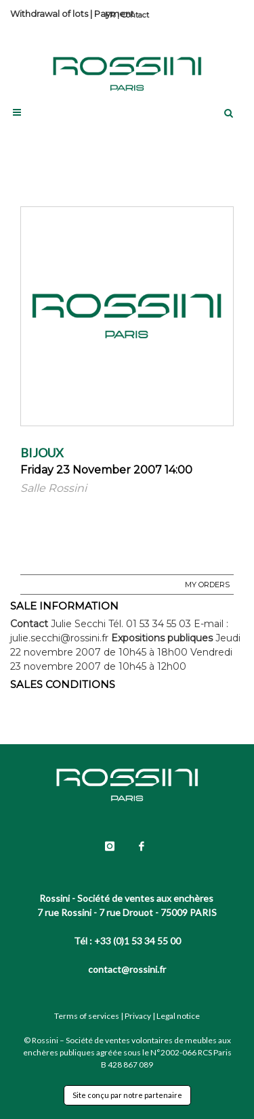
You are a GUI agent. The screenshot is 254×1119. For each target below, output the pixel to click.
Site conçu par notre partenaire (127, 1095)
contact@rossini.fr (127, 969)
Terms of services (86, 1016)
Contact (135, 15)
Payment (114, 13)
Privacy (138, 1016)
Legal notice (178, 1016)
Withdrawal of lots (49, 13)
